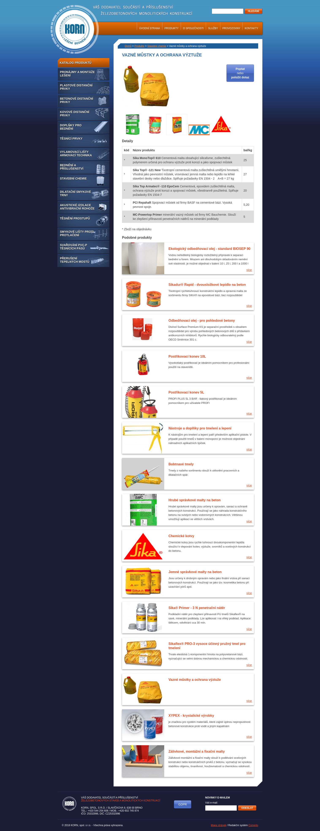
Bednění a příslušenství (71, 166)
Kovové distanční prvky (74, 113)
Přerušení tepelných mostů (74, 260)
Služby (213, 28)
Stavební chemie (73, 178)
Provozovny (231, 28)
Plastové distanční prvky (76, 87)
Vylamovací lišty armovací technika (76, 153)
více (249, 270)
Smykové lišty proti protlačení (77, 233)
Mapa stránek (218, 825)
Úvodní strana (149, 28)
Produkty (171, 28)
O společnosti (193, 28)
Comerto (253, 825)
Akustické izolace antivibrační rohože (77, 206)
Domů (128, 46)
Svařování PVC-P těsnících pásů (73, 246)
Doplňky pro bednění (70, 127)
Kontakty (251, 28)
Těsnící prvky (71, 138)
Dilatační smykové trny (75, 193)
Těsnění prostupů (75, 218)
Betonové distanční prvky (76, 100)
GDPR (182, 804)
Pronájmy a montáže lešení (77, 73)
